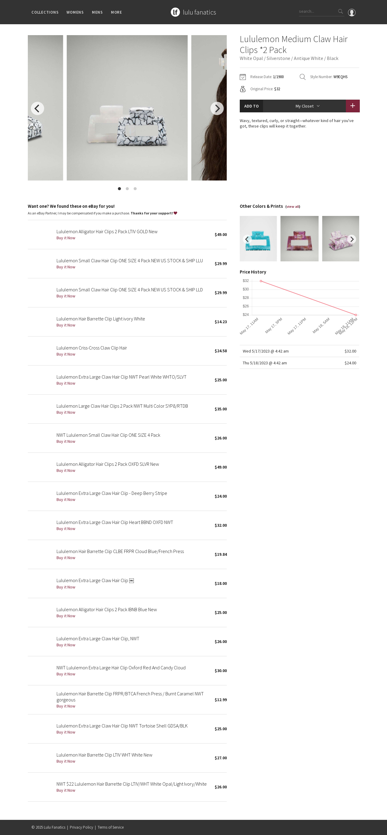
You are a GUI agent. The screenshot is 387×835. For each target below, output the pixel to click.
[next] (217, 108)
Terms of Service (111, 827)
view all (293, 206)
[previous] (37, 108)
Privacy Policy (81, 827)
